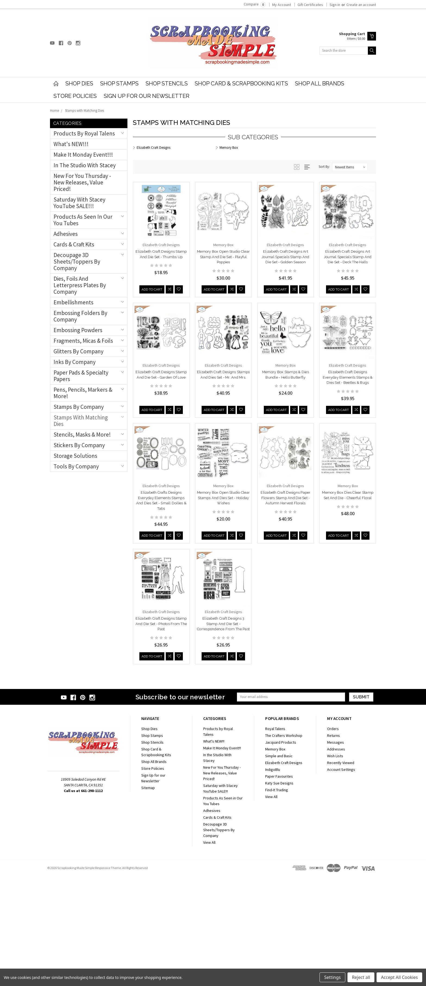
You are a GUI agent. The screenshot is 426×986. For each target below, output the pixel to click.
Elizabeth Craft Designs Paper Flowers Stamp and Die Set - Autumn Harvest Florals (285, 497)
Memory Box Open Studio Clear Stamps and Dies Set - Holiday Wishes (223, 497)
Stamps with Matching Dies (84, 110)
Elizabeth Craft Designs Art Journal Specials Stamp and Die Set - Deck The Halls (348, 256)
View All (209, 952)
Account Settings (341, 879)
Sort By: (324, 166)
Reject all (361, 977)
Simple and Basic (279, 865)
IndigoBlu (272, 879)
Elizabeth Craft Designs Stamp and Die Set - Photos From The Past (347, 613)
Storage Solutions (75, 455)
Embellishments (73, 302)
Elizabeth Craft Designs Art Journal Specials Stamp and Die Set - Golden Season (285, 256)
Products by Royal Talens (84, 133)
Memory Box (275, 859)
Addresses (336, 859)
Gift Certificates (310, 4)
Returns (333, 845)
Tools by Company (76, 466)
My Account (281, 4)
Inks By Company (75, 362)
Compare (255, 4)
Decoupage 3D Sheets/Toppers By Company (77, 261)
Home (54, 110)
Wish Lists (335, 865)
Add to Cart (152, 285)
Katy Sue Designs (279, 893)
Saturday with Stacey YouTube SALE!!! (79, 203)
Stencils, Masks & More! (82, 434)
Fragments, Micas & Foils (83, 340)
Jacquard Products (280, 852)
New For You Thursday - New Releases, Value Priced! (82, 182)
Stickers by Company (79, 445)
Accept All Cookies (399, 977)
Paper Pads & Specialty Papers (81, 376)
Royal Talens (275, 838)
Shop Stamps (119, 83)
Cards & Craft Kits (74, 244)
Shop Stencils (167, 83)
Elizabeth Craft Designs (283, 872)
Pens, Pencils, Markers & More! (83, 393)
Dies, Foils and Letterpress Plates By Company (80, 285)
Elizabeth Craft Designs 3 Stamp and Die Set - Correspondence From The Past (161, 733)
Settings (332, 977)
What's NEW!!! (71, 144)
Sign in (335, 4)
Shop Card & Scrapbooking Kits (241, 83)
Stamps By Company (79, 406)
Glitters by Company (79, 351)
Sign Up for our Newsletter (146, 96)
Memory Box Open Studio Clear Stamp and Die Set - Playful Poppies (223, 256)
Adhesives (66, 233)
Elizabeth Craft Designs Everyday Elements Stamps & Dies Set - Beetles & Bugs (348, 377)
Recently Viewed (340, 872)
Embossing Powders (78, 330)
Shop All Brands (319, 83)
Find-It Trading (276, 899)
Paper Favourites (279, 886)
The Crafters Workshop (283, 845)
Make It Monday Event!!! (83, 154)
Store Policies (75, 96)
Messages (335, 852)
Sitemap (148, 897)
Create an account (361, 4)
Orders (333, 838)
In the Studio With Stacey (85, 165)
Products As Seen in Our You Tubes (83, 220)
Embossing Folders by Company (80, 316)
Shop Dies (79, 83)
